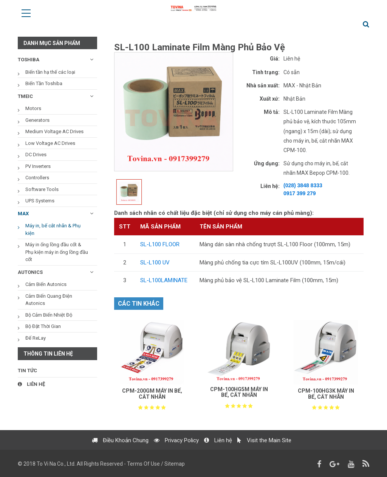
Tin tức (27, 370)
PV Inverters (38, 166)
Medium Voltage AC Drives (54, 131)
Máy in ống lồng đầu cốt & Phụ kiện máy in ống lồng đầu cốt (56, 252)
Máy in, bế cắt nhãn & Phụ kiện (52, 229)
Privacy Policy (176, 444)
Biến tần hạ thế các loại (50, 72)
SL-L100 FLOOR (160, 244)
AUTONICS (30, 272)
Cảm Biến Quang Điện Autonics (48, 299)
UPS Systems (39, 201)
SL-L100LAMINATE (163, 280)
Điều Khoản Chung (120, 444)
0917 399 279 (299, 193)
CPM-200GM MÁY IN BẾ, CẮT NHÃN (152, 393)
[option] (173, 111)
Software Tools (42, 189)
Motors (33, 108)
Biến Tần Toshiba (43, 83)
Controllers (37, 177)
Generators (37, 120)
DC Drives (35, 154)
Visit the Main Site (264, 444)
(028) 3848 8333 (302, 185)
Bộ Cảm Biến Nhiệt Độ (48, 315)
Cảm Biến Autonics (46, 284)
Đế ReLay (35, 338)
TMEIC (25, 96)
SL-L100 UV (155, 262)
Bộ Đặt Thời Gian (43, 326)
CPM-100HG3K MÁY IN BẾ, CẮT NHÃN (326, 393)
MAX (23, 213)
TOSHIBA (28, 59)
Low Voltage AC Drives (50, 143)
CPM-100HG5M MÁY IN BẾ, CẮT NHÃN (239, 392)
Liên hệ (31, 384)
